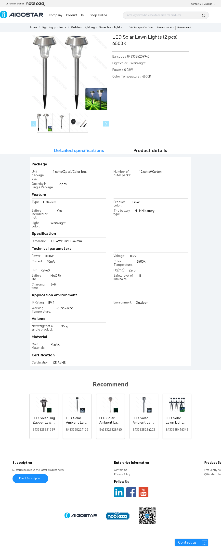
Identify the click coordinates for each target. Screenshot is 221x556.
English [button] (210, 4)
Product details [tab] (150, 150)
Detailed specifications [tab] (79, 150)
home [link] (33, 27)
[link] (54, 27)
